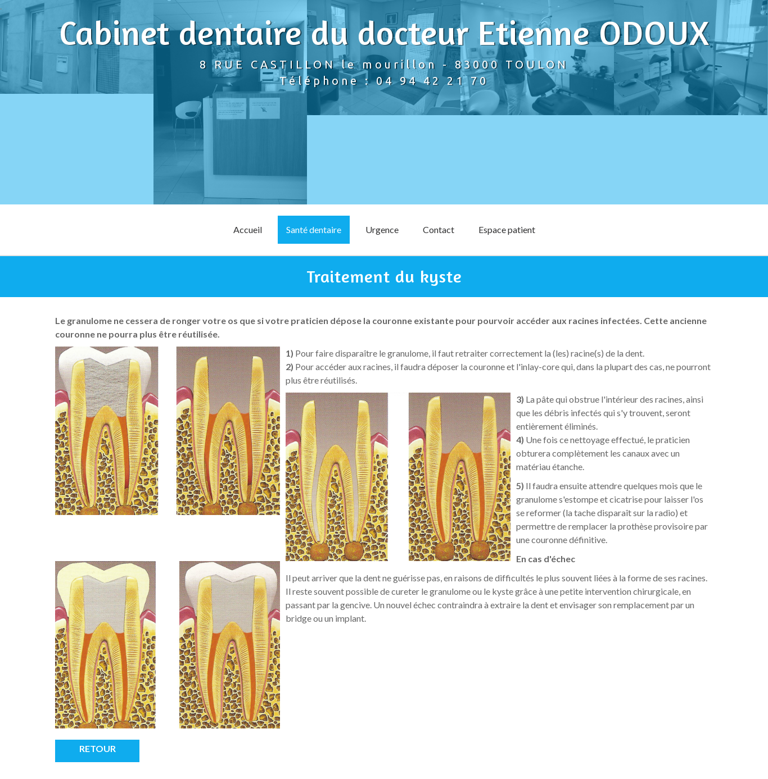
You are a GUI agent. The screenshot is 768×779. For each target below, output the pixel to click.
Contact (438, 229)
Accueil (247, 229)
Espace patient (506, 229)
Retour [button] (97, 748)
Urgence (382, 229)
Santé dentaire (313, 229)
